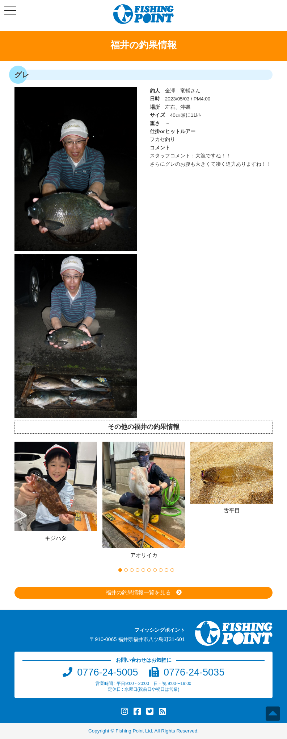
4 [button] (137, 570)
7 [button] (155, 570)
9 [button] (166, 570)
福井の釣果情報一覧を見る (138, 592)
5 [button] (143, 570)
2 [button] (126, 570)
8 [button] (161, 570)
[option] (58, 492)
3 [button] (132, 570)
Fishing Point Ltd (133, 731)
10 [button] (172, 570)
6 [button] (149, 570)
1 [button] (120, 570)
